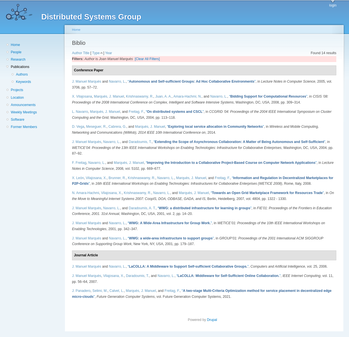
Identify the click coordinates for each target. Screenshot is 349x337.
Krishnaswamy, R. (139, 96)
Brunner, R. (117, 178)
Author (77, 53)
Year (108, 53)
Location (17, 98)
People (16, 52)
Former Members (24, 127)
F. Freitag (79, 163)
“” (192, 81)
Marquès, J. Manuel (109, 96)
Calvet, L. (116, 291)
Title (86, 53)
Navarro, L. (117, 81)
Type (95, 53)
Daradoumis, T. (140, 142)
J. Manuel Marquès (86, 81)
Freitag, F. (136, 112)
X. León (78, 178)
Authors (22, 74)
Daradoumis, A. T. (142, 208)
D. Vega (78, 127)
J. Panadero (81, 291)
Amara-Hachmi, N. (187, 96)
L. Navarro (80, 112)
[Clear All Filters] (147, 59)
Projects (17, 90)
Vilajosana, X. (96, 178)
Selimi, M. (99, 291)
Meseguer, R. (96, 127)
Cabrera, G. (117, 127)
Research (18, 59)
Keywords (23, 82)
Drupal (214, 320)
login (333, 5)
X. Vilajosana (82, 96)
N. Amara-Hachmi (85, 193)
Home (15, 45)
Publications (20, 67)
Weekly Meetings (24, 112)
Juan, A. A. (163, 96)
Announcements (23, 105)
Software (17, 120)
